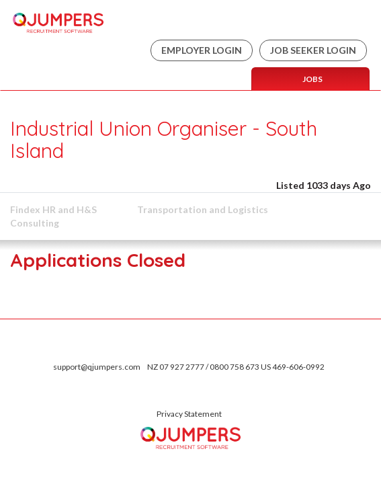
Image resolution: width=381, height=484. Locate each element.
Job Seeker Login (313, 50)
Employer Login (201, 50)
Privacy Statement (189, 414)
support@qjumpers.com (96, 367)
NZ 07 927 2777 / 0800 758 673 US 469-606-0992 (236, 367)
